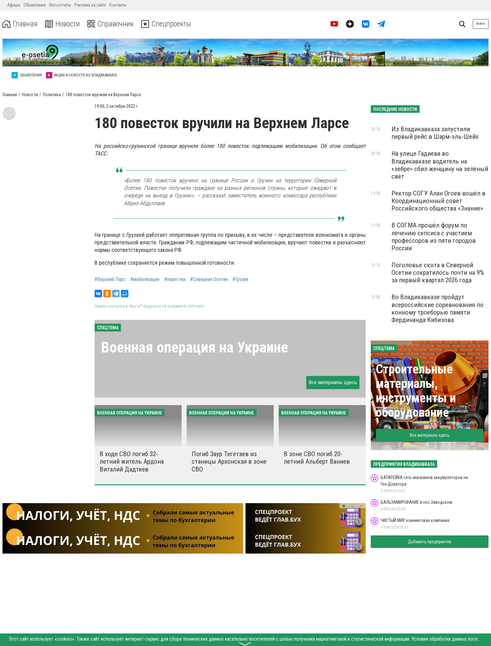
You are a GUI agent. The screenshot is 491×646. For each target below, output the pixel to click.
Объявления (34, 5)
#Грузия (240, 279)
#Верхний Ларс (110, 279)
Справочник (110, 24)
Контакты (118, 5)
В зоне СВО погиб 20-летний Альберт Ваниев (317, 457)
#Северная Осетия (209, 279)
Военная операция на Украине (194, 347)
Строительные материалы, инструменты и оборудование (416, 391)
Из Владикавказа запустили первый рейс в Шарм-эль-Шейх (434, 132)
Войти (480, 24)
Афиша (13, 5)
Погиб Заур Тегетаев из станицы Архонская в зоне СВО (229, 461)
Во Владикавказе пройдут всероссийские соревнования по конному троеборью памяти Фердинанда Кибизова (437, 308)
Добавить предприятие (430, 541)
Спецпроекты (167, 24)
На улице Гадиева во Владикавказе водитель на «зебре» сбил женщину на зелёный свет (439, 165)
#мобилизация (144, 279)
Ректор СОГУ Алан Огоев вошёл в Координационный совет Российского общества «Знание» (438, 201)
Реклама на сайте (90, 5)
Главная (20, 24)
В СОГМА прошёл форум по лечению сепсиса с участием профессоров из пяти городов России (433, 236)
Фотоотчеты (60, 5)
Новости (62, 24)
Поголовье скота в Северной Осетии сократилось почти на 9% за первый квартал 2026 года (437, 272)
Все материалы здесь (333, 382)
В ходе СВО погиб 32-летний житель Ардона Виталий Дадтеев (132, 461)
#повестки (174, 279)
